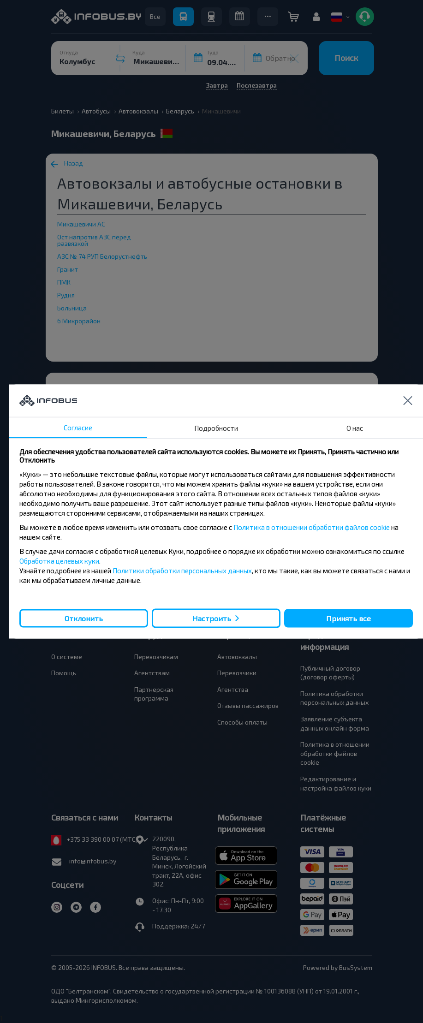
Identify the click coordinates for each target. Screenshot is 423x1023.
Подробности (216, 428)
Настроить (211, 618)
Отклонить (84, 617)
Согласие (78, 427)
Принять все (348, 617)
